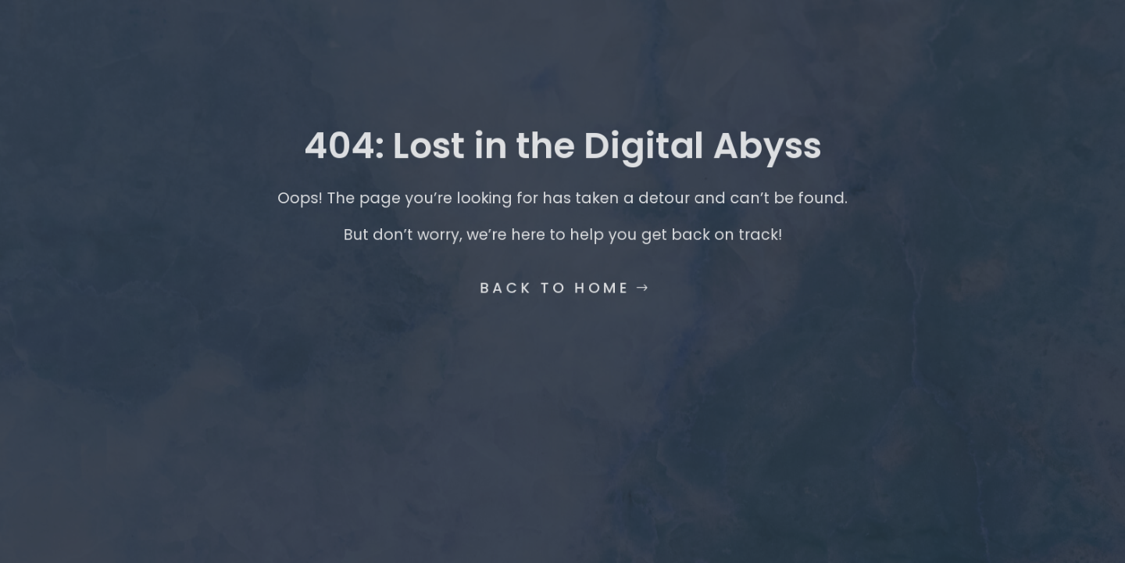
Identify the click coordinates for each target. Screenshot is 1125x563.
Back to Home (556, 283)
